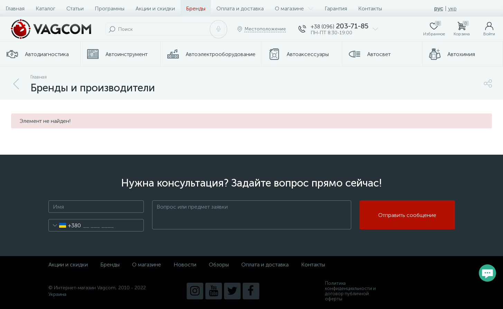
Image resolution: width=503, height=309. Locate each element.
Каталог (45, 8)
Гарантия (336, 8)
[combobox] (65, 225)
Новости (185, 264)
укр (452, 8)
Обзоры (219, 264)
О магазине (294, 8)
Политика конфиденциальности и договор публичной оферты (350, 291)
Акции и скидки (155, 8)
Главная (15, 8)
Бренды (195, 8)
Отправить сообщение (407, 215)
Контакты (370, 8)
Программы (109, 8)
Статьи (75, 8)
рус (438, 8)
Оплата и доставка (240, 8)
